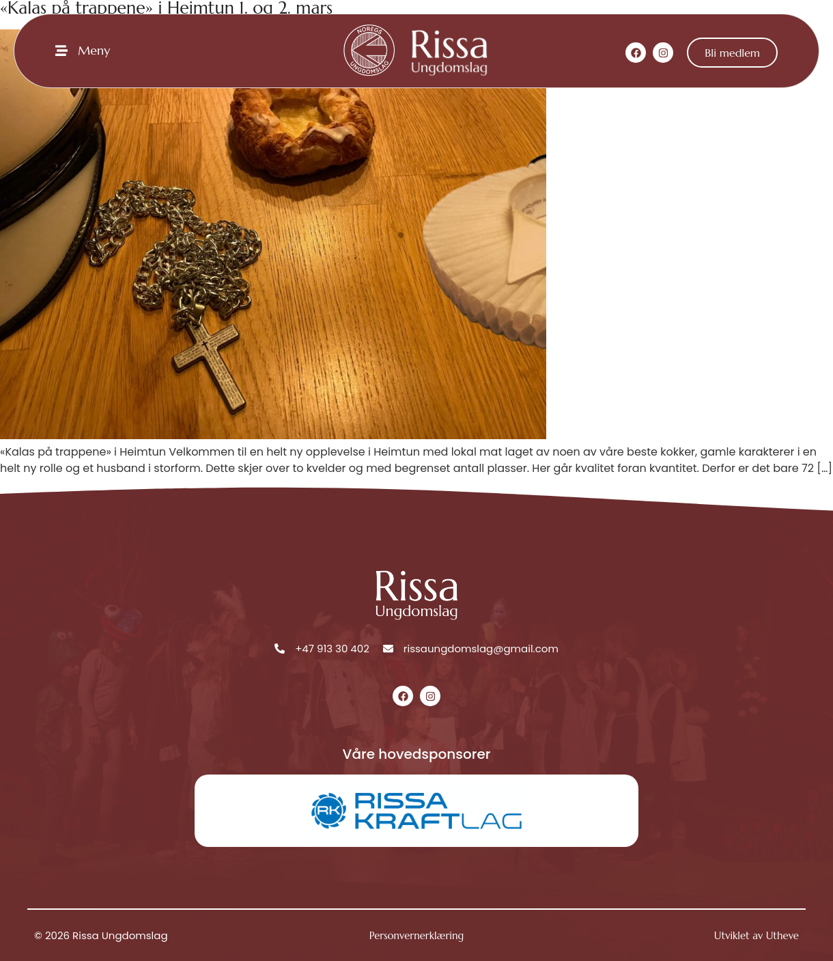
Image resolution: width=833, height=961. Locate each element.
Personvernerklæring (416, 935)
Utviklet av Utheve (756, 935)
